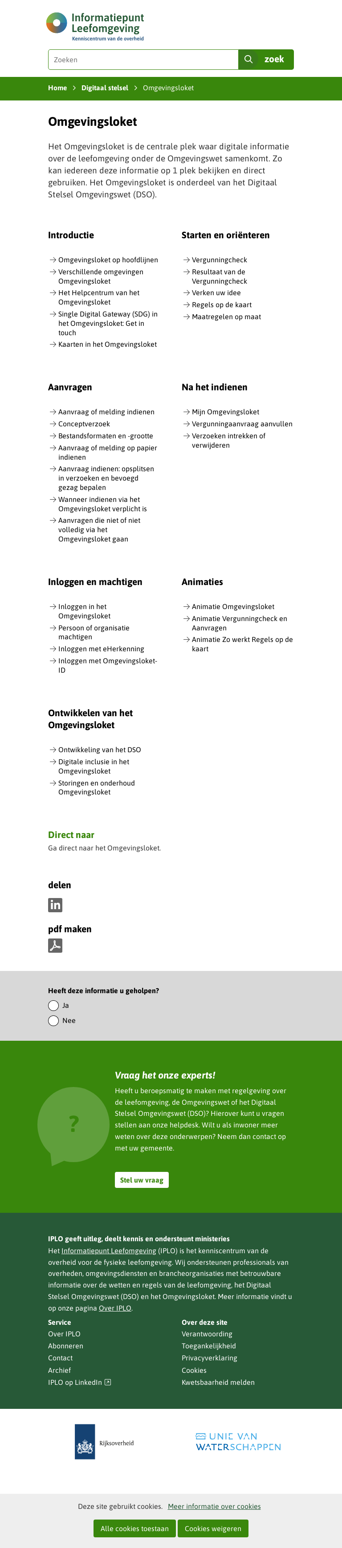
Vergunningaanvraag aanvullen (242, 424)
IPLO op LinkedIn (79, 1382)
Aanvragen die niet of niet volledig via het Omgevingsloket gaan (99, 529)
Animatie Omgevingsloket (233, 606)
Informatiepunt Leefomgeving (108, 1251)
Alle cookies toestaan (135, 1528)
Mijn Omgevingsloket (225, 412)
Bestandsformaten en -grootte (105, 436)
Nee (69, 1020)
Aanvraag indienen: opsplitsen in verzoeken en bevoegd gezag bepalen (106, 478)
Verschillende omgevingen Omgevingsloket (100, 276)
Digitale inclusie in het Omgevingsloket (93, 766)
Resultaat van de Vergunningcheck (219, 276)
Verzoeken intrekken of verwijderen (228, 440)
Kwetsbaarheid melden (218, 1382)
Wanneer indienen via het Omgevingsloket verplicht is (102, 504)
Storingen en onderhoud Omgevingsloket (96, 787)
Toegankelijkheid (209, 1346)
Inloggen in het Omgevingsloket (84, 611)
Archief (59, 1370)
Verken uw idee (216, 293)
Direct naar (71, 835)
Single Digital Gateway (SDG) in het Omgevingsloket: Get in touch (108, 323)
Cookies (194, 1370)
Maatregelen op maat (226, 317)
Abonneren (65, 1346)
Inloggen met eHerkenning (101, 649)
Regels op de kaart (222, 305)
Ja (65, 1005)
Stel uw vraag (141, 1180)
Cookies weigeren (213, 1528)
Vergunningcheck (219, 260)
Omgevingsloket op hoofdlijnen (108, 260)
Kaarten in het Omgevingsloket (107, 344)
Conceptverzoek (84, 424)
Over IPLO (115, 1308)
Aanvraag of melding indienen (106, 412)
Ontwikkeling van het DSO (99, 750)
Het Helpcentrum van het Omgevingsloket (98, 297)
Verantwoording (207, 1334)
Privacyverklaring (209, 1358)
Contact (60, 1358)
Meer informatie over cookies (214, 1506)
